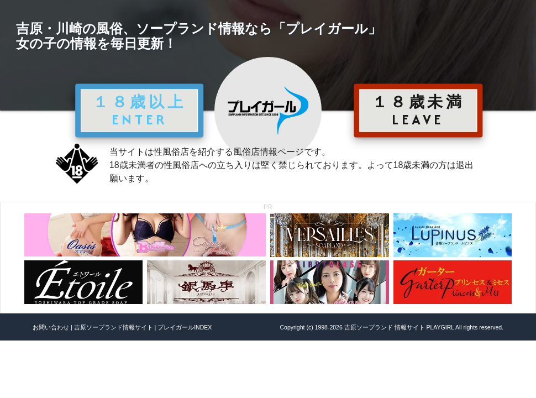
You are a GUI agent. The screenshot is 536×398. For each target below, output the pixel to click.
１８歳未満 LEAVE (418, 110)
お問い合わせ (51, 327)
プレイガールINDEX (184, 327)
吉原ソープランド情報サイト (113, 327)
